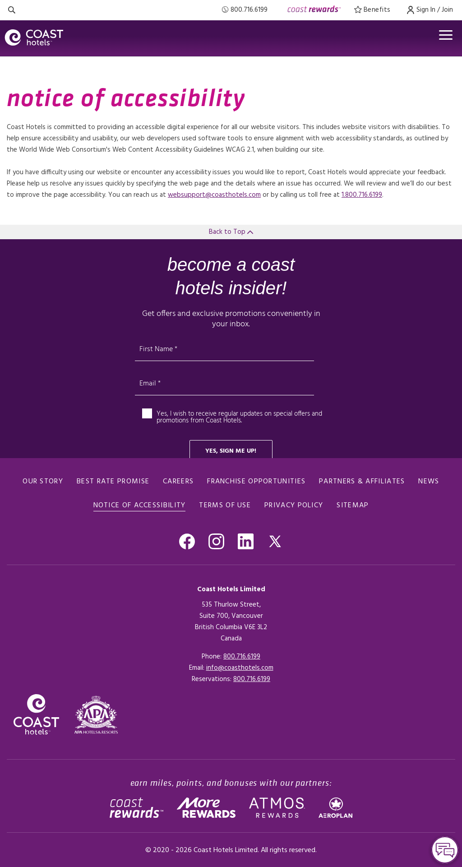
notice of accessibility (139, 505)
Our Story (43, 481)
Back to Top (231, 232)
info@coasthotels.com (239, 668)
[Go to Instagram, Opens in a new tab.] (216, 541)
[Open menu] (446, 35)
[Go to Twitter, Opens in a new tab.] (275, 541)
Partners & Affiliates (362, 481)
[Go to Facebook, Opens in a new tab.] (187, 541)
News (428, 481)
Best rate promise (113, 481)
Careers (178, 481)
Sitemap (353, 505)
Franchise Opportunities (256, 481)
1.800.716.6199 (362, 195)
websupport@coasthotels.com (214, 195)
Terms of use (225, 505)
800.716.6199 (241, 656)
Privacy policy (293, 505)
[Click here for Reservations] (251, 679)
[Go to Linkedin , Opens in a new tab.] (246, 541)
